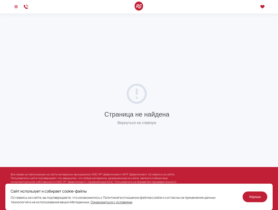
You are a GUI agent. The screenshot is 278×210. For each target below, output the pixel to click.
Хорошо (255, 196)
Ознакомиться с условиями (111, 202)
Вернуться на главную (136, 123)
